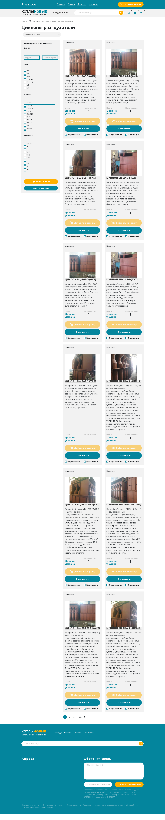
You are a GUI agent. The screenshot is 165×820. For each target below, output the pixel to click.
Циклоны (46, 21)
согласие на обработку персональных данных (108, 798)
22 (80, 720)
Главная (24, 21)
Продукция (35, 21)
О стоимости (82, 129)
